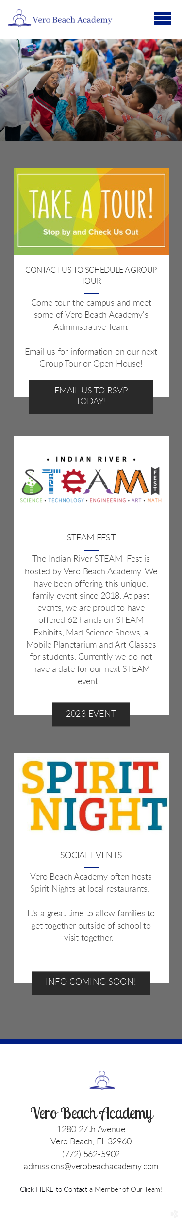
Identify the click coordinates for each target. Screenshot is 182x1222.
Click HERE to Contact (54, 1189)
